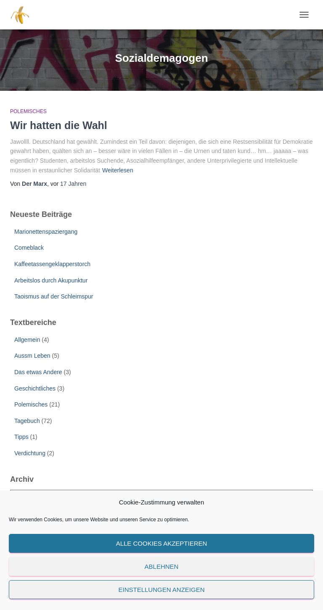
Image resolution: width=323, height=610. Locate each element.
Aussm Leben (32, 355)
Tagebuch (27, 420)
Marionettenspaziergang (45, 231)
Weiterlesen (117, 170)
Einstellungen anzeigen (161, 589)
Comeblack (29, 247)
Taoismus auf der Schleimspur (53, 296)
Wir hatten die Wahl (58, 125)
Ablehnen (162, 566)
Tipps (21, 436)
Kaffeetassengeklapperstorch (52, 264)
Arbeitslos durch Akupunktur (50, 280)
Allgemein (27, 339)
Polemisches (28, 111)
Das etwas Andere (38, 372)
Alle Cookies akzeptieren (161, 543)
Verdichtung (29, 453)
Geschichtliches (35, 388)
